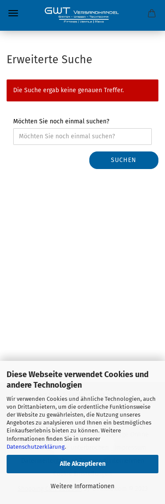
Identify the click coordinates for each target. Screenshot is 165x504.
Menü (13, 13)
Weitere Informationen (82, 486)
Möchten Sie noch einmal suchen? (61, 121)
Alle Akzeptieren (83, 464)
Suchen (123, 160)
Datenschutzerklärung (36, 446)
